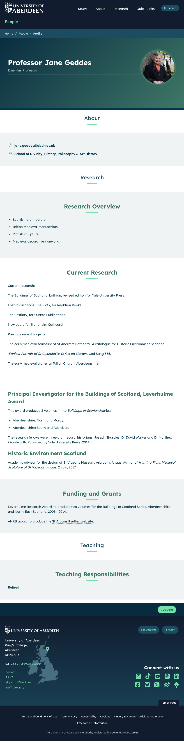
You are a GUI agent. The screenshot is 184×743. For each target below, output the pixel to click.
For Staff (169, 632)
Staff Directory (15, 689)
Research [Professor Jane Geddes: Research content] (92, 178)
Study (84, 9)
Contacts (11, 673)
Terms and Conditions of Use (39, 718)
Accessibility (88, 718)
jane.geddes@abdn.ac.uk (34, 146)
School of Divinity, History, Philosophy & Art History (55, 155)
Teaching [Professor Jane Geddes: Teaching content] (92, 546)
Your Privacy (69, 718)
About (102, 9)
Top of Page (168, 704)
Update (165, 611)
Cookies (105, 718)
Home (9, 34)
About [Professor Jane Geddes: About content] (92, 119)
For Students (145, 632)
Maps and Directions (18, 684)
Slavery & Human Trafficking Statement (138, 718)
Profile (37, 34)
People (12, 22)
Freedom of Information (92, 725)
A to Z (9, 679)
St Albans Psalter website (72, 522)
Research (123, 9)
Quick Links (148, 9)
